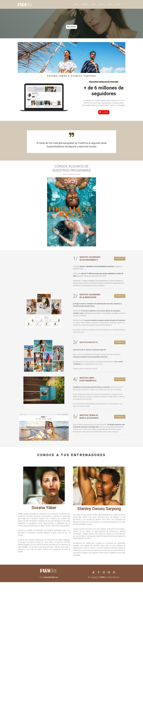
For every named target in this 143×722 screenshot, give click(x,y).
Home (76, 4)
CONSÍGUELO (119, 258)
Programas (84, 4)
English (109, 4)
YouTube (103, 112)
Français (118, 4)
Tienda (93, 4)
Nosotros (101, 4)
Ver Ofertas (71, 27)
